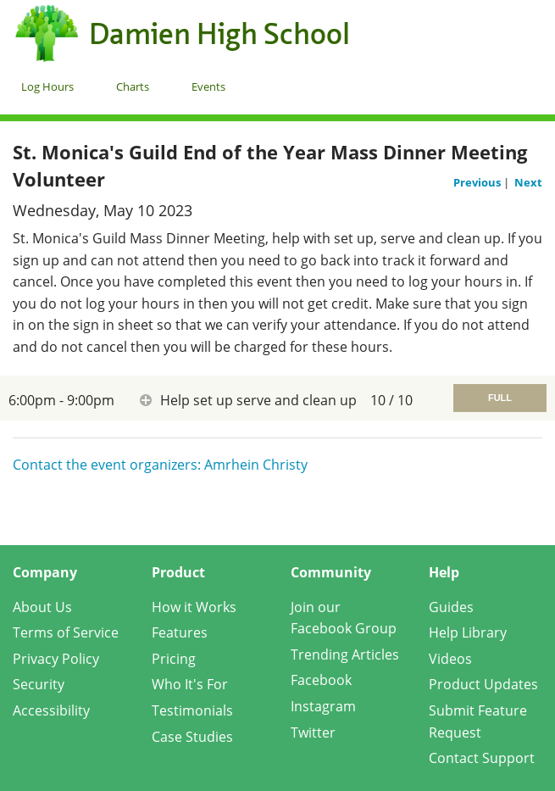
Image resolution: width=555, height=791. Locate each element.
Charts (132, 86)
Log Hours (47, 86)
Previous (478, 182)
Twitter (313, 732)
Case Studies (192, 736)
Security (38, 684)
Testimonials (192, 710)
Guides (451, 607)
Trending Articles (345, 654)
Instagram (323, 706)
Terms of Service (66, 632)
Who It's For (190, 684)
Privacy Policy (56, 658)
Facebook (321, 680)
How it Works (194, 607)
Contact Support (482, 758)
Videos (450, 658)
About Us (42, 607)
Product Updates (483, 684)
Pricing (174, 658)
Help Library (468, 632)
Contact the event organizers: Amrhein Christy (160, 464)
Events (208, 86)
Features (180, 632)
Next (528, 182)
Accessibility (51, 710)
